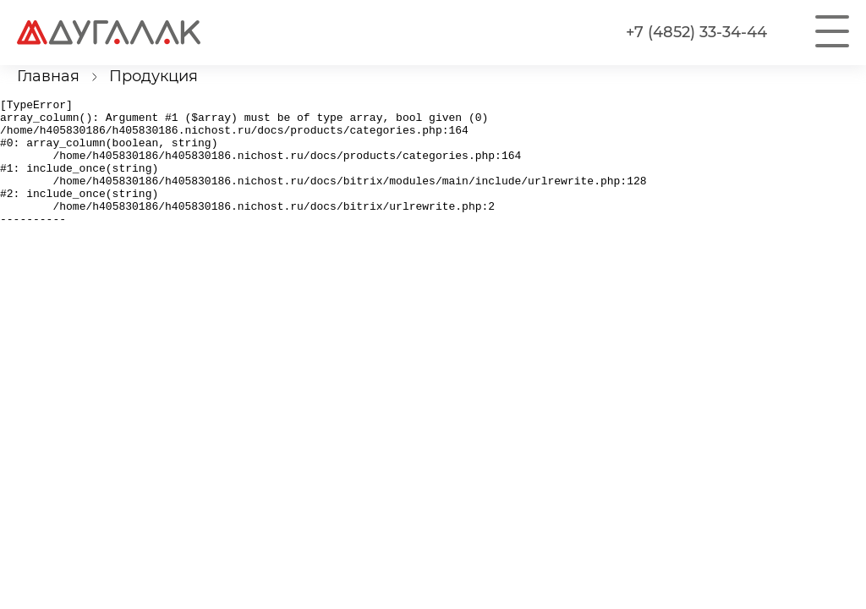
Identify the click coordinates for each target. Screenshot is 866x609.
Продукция (153, 76)
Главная (48, 76)
